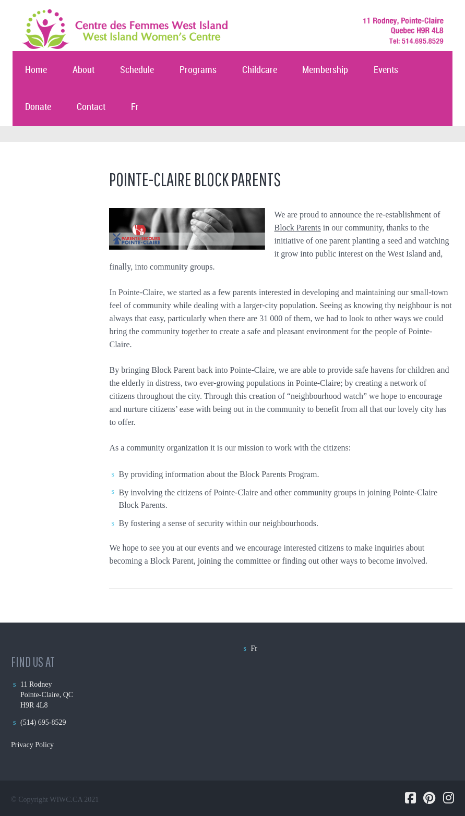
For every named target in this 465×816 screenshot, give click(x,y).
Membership (325, 70)
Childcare (259, 70)
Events (386, 70)
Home (36, 70)
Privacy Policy (32, 745)
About (83, 70)
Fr (135, 107)
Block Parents (297, 227)
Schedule (137, 70)
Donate (38, 107)
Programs (198, 70)
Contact (91, 107)
